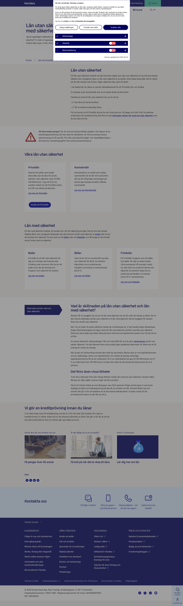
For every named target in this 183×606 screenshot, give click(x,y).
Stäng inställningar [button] (67, 27)
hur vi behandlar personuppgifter (83, 21)
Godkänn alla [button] (116, 27)
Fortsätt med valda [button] (91, 27)
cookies (66, 21)
